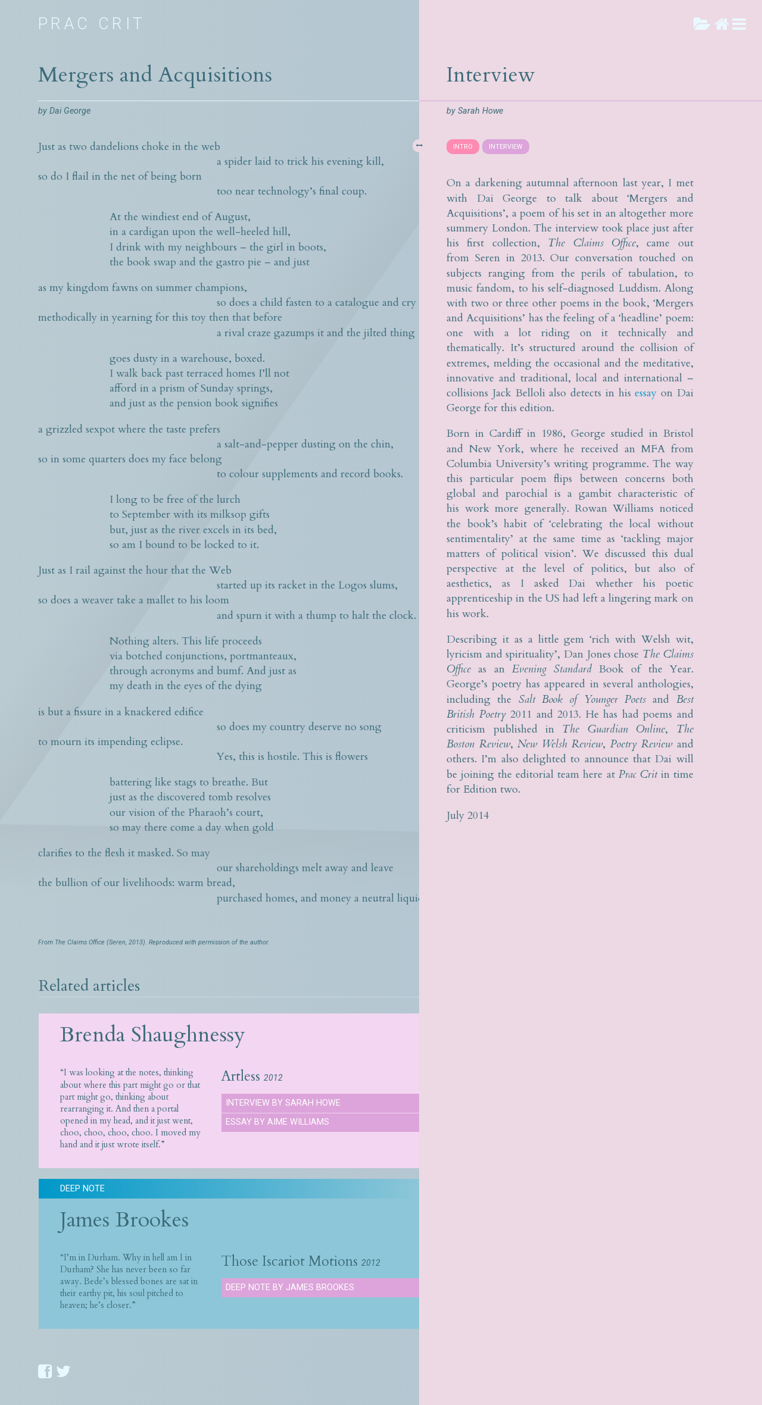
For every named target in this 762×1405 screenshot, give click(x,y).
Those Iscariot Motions (289, 1261)
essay (646, 393)
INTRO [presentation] (463, 147)
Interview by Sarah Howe (283, 1103)
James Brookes (124, 1219)
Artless (240, 1076)
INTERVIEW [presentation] (506, 147)
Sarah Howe (480, 111)
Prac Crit (92, 23)
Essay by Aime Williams (277, 1122)
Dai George (69, 111)
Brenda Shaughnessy (152, 1034)
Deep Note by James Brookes (290, 1287)
